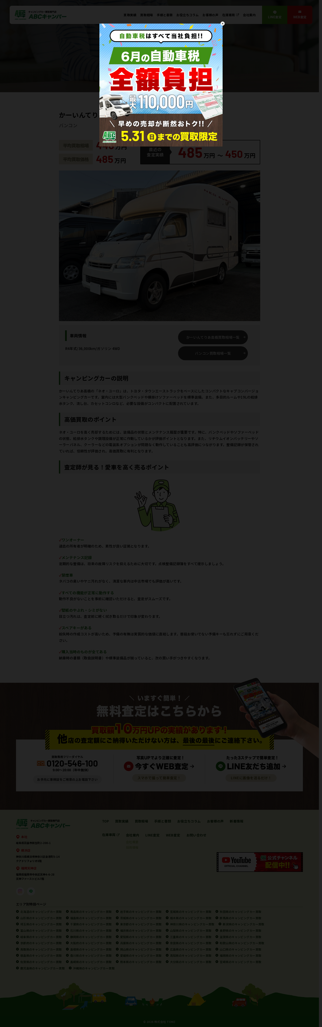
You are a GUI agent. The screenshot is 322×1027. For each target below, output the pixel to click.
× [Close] (222, 24)
